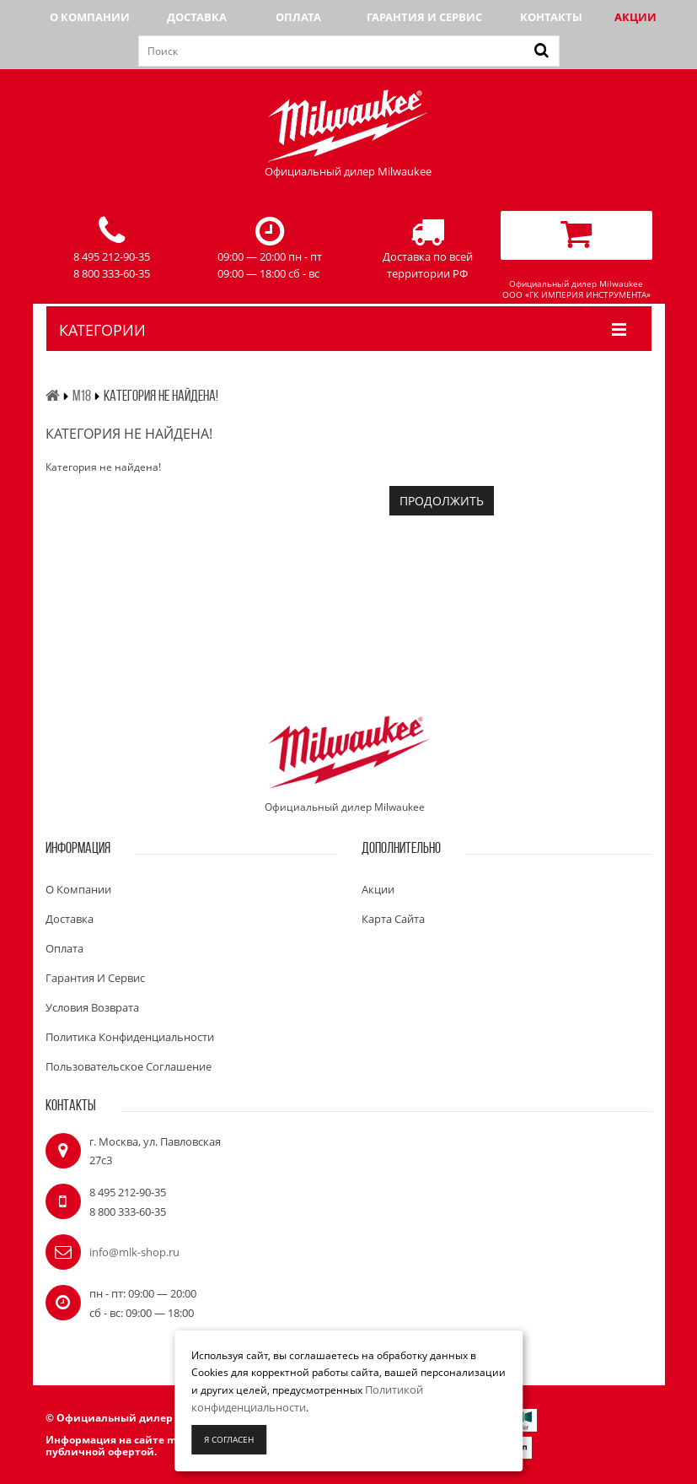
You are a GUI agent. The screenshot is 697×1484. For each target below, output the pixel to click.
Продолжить (441, 501)
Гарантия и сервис (424, 16)
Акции (635, 16)
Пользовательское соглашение (129, 1066)
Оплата (298, 16)
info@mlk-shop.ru (134, 1252)
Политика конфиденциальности (130, 1036)
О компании (90, 16)
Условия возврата (92, 1007)
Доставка (197, 16)
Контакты (551, 16)
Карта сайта (393, 918)
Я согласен (229, 1439)
